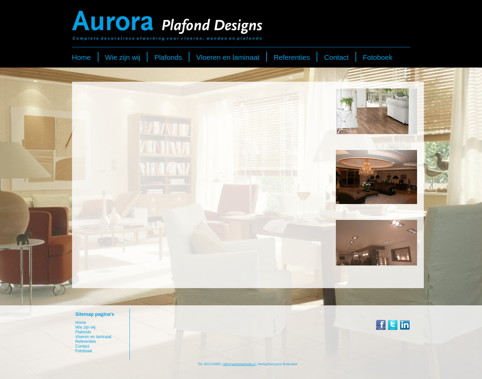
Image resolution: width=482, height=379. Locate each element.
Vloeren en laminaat (227, 57)
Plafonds (168, 57)
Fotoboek (378, 57)
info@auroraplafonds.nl (239, 364)
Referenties (292, 57)
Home (81, 57)
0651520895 (212, 364)
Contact (336, 57)
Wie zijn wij (122, 57)
